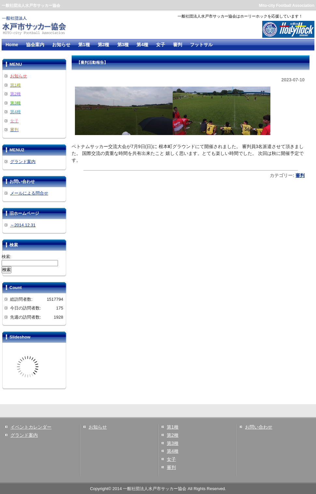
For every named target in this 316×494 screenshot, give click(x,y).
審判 (177, 44)
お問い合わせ (258, 427)
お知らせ (61, 44)
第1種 (84, 44)
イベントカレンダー (30, 427)
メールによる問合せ (29, 193)
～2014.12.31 (23, 225)
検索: (6, 256)
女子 (160, 44)
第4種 (142, 44)
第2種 (103, 44)
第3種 (123, 44)
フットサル (201, 44)
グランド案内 (23, 161)
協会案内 (35, 44)
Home (12, 44)
